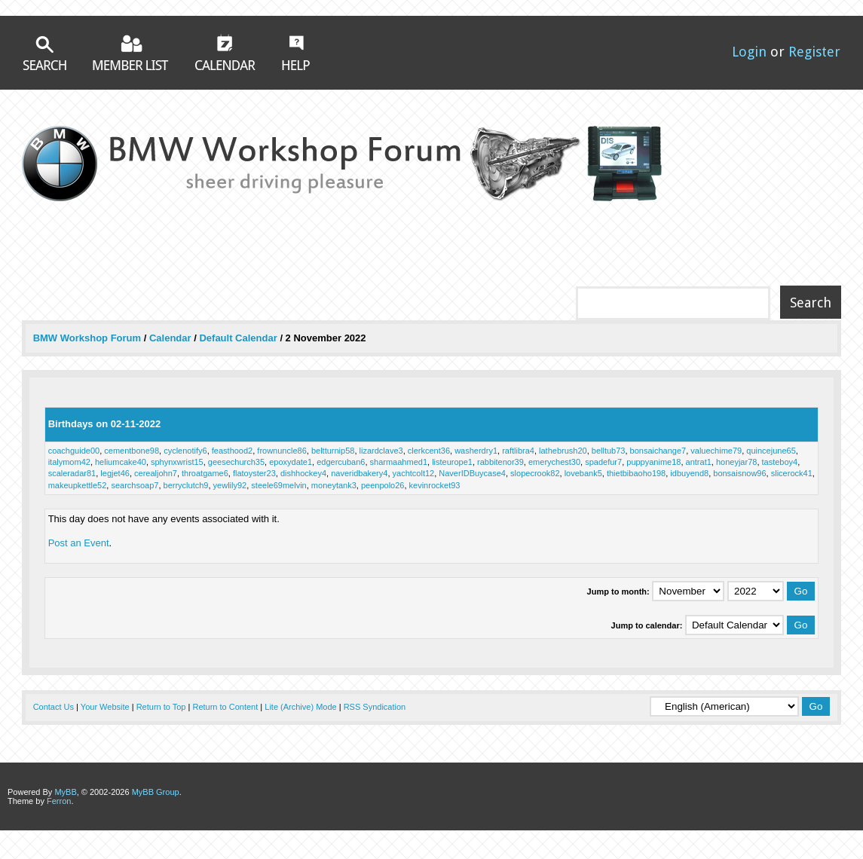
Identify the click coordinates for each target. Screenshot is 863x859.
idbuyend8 (689, 473)
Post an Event (78, 543)
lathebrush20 (563, 450)
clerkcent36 (429, 450)
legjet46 (115, 473)
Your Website (105, 706)
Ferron (59, 801)
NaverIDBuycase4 (472, 473)
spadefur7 (603, 461)
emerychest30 (554, 461)
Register (814, 52)
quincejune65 (770, 450)
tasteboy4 (780, 461)
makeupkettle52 (77, 485)
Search (44, 53)
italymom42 (69, 461)
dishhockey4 (303, 473)
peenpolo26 (383, 485)
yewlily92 (230, 485)
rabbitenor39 (500, 461)
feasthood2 (232, 450)
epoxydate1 (290, 461)
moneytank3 (334, 485)
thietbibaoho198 (636, 473)
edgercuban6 (341, 461)
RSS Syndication (375, 706)
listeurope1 (452, 461)
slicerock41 (792, 473)
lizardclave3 (381, 450)
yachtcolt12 (414, 473)
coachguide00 (74, 450)
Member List (131, 52)
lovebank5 (583, 473)
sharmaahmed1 (398, 461)
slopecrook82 (534, 473)
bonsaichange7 (658, 450)
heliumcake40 (120, 461)
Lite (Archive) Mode (300, 706)
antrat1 (699, 461)
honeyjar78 (736, 461)
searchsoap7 (134, 485)
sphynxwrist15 (177, 461)
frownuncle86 (281, 450)
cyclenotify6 (185, 450)
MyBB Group (155, 791)
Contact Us (53, 706)
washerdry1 (475, 450)
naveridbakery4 (359, 473)
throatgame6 (205, 473)
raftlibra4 (518, 450)
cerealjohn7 (155, 473)
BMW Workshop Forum (88, 338)
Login (749, 52)
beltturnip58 (333, 450)
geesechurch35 (236, 461)
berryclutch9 (186, 485)
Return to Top (161, 706)
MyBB (65, 791)
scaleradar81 (72, 473)
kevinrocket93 (435, 485)
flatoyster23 (254, 473)
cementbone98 (131, 450)
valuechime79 (716, 450)
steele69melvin (278, 485)
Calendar (225, 52)
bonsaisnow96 (739, 473)
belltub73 (609, 450)
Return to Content (225, 706)
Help (296, 52)
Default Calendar (238, 338)
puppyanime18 (653, 461)
